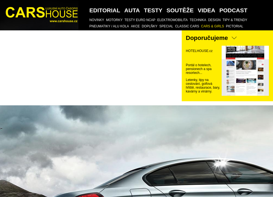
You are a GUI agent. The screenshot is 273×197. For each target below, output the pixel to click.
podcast (233, 10)
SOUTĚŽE (179, 10)
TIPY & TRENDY (234, 20)
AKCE (135, 26)
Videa (206, 10)
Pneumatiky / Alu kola (109, 26)
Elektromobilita (172, 20)
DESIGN (214, 20)
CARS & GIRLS (212, 26)
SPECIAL (166, 26)
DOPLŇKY (149, 26)
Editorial (104, 10)
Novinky (96, 20)
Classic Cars (187, 26)
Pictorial (234, 26)
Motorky (114, 20)
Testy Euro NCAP (139, 20)
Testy (153, 10)
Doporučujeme (207, 37)
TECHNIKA (198, 20)
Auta (132, 10)
